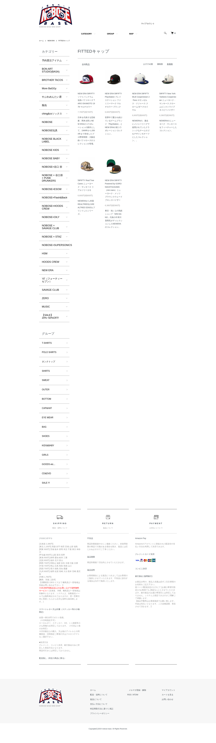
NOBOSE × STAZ (51, 236)
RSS (136, 703)
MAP (131, 34)
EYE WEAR (48, 422)
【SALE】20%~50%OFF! (50, 316)
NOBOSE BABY (51, 158)
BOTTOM (47, 402)
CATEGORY (86, 34)
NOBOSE (47, 122)
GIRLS (45, 461)
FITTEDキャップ (66, 41)
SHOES (46, 442)
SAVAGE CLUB (50, 289)
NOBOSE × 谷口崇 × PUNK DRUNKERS (52, 178)
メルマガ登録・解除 (142, 699)
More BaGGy (49, 88)
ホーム (41, 41)
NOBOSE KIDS (50, 150)
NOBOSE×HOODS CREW (52, 207)
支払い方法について (106, 712)
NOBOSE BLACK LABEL (51, 140)
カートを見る (169, 703)
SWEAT (46, 382)
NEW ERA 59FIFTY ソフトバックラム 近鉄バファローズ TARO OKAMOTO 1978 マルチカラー (86, 100)
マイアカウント (148, 23)
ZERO (45, 298)
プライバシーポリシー (107, 722)
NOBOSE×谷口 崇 (52, 166)
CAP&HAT (47, 412)
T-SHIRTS (47, 343)
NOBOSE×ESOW (52, 189)
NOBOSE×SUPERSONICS (55, 245)
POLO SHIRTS (50, 353)
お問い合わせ (169, 708)
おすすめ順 (148, 64)
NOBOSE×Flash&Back (54, 197)
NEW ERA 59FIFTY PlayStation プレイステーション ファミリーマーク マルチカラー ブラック (113, 100)
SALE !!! (46, 491)
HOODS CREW (50, 262)
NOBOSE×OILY (50, 217)
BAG (44, 432)
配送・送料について (106, 703)
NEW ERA (52, 41)
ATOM (142, 703)
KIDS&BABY (49, 451)
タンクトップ (49, 363)
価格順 (160, 64)
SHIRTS (46, 372)
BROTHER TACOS (52, 80)
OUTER (46, 392)
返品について (104, 708)
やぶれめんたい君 (52, 96)
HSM (44, 253)
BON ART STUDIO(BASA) (51, 70)
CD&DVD (47, 481)
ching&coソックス (52, 113)
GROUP (110, 34)
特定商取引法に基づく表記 (109, 717)
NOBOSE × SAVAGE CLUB (50, 227)
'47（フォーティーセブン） (52, 280)
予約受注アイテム (52, 60)
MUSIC (46, 306)
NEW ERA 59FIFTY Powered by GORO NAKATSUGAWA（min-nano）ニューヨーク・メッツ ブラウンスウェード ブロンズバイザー (113, 190)
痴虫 (44, 105)
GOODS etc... (49, 471)
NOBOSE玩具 (49, 130)
